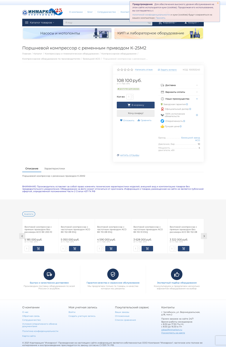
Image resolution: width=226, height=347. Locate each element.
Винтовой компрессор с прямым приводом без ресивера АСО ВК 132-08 (183, 229)
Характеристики (54, 168)
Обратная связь (31, 315)
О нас (25, 311)
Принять (160, 17)
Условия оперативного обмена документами (39, 324)
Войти (72, 311)
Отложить (127, 120)
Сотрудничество (106, 12)
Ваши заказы (122, 311)
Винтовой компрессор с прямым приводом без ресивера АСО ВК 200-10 (38, 229)
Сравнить (144, 120)
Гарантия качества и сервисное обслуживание (113, 282)
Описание (31, 168)
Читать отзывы (129, 155)
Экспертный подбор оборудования (177, 282)
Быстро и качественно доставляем (49, 282)
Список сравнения (125, 319)
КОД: (185, 69)
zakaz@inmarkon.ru (171, 329)
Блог (90, 12)
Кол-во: (121, 96)
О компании (76, 12)
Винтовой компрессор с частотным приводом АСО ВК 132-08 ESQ (75, 229)
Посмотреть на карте (173, 332)
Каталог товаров (41, 22)
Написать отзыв (144, 69)
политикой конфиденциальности (151, 14)
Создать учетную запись (82, 315)
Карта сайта (29, 335)
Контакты (126, 12)
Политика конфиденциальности (40, 330)
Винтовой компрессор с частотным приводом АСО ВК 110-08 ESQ (111, 229)
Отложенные (122, 315)
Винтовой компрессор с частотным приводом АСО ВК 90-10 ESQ (148, 229)
